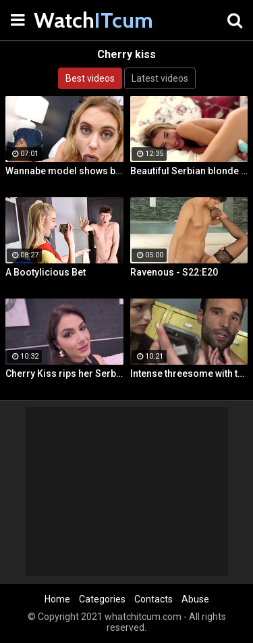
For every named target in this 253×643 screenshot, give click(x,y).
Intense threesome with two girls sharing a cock (189, 373)
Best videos (90, 78)
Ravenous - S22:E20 (174, 272)
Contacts (153, 599)
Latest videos (160, 78)
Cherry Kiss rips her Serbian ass (64, 373)
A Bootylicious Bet (45, 272)
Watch (67, 20)
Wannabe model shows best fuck (64, 170)
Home (57, 599)
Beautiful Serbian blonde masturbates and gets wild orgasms (189, 170)
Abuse (195, 599)
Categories (102, 599)
